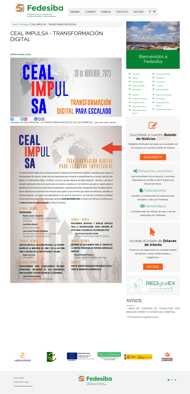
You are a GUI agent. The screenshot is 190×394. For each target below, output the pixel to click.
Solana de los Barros (164, 95)
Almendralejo (137, 82)
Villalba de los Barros (164, 109)
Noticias (138, 12)
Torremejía (160, 99)
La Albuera (160, 82)
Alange (135, 78)
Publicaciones (155, 190)
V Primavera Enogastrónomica (143, 317)
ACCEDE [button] (153, 266)
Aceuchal (136, 74)
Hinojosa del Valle (163, 74)
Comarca (91, 12)
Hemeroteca (155, 206)
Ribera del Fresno (139, 106)
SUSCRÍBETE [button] (153, 157)
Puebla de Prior (138, 103)
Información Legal (21, 382)
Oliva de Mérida (162, 89)
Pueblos (106, 12)
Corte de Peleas (138, 86)
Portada (24, 24)
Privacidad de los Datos (23, 386)
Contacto (122, 12)
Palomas (135, 95)
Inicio (15, 24)
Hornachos (160, 78)
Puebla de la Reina (139, 99)
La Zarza (159, 86)
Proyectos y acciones (155, 171)
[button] (130, 35)
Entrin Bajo (136, 89)
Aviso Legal (18, 378)
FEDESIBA (75, 12)
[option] (22, 357)
